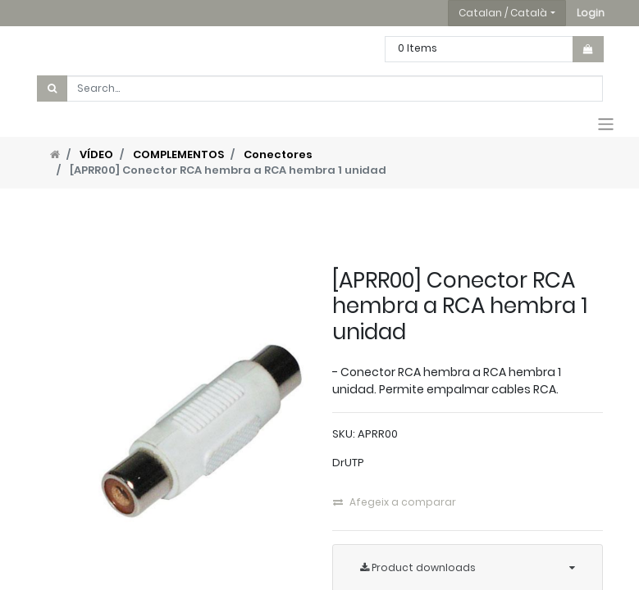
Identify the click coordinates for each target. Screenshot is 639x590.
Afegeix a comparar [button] (394, 502)
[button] (590, 13)
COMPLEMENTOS (178, 154)
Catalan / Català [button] (503, 13)
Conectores (278, 154)
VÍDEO (96, 154)
